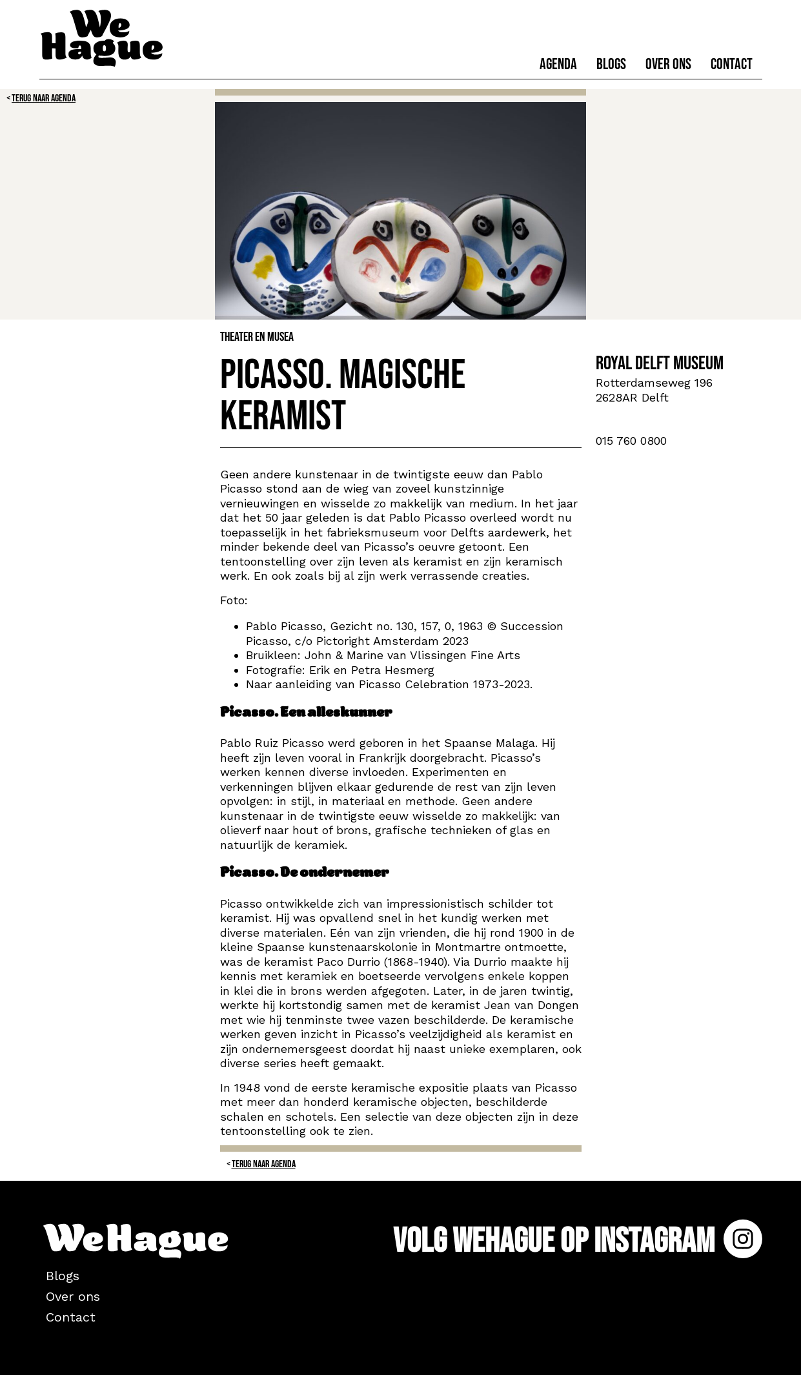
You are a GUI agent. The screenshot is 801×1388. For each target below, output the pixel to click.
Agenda (558, 64)
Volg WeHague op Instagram (577, 1241)
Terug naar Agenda (44, 98)
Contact (732, 64)
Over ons (668, 64)
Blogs (611, 64)
